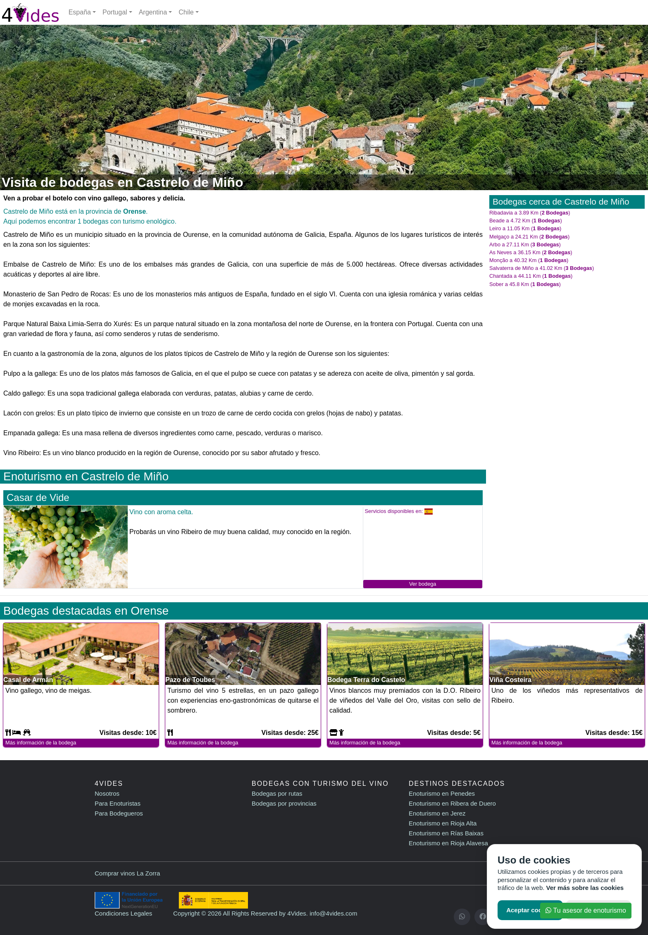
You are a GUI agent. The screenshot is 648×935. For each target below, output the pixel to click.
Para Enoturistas (118, 803)
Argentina (153, 12)
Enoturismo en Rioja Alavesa (448, 843)
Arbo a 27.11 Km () (525, 244)
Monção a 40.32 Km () (528, 260)
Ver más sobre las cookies (585, 887)
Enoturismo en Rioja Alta (442, 823)
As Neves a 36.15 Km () (530, 252)
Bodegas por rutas (277, 793)
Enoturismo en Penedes (442, 793)
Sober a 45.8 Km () (525, 284)
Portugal (114, 12)
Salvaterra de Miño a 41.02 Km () (541, 268)
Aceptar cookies (530, 910)
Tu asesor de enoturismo (586, 910)
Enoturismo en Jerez (437, 813)
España (80, 12)
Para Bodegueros (119, 813)
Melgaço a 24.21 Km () (529, 237)
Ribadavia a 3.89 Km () (529, 213)
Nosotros (107, 793)
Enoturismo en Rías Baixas (446, 833)
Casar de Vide (38, 497)
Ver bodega (422, 584)
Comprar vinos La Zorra (127, 873)
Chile (186, 12)
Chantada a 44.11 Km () (530, 276)
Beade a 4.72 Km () (525, 220)
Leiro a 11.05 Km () (525, 228)
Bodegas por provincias (284, 803)
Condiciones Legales (123, 913)
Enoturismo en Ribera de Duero (452, 803)
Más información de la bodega (40, 742)
